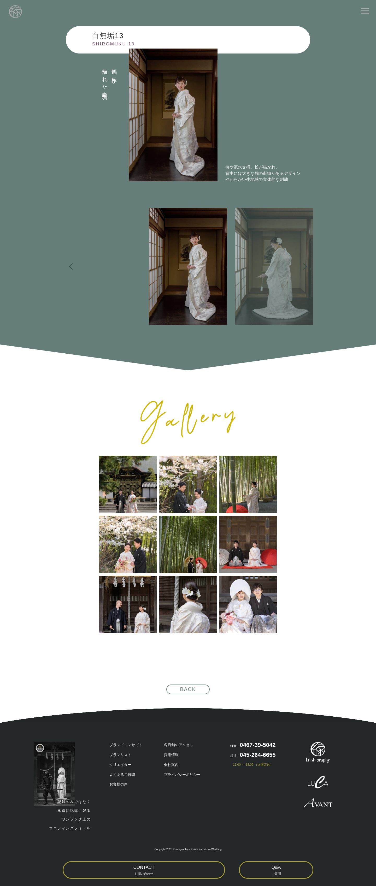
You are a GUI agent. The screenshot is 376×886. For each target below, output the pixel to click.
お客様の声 (118, 784)
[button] (188, 266)
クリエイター (120, 765)
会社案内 (171, 765)
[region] (188, 266)
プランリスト (120, 755)
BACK (188, 689)
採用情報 (171, 755)
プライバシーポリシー (182, 774)
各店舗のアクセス (178, 745)
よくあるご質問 (122, 774)
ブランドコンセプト (125, 745)
